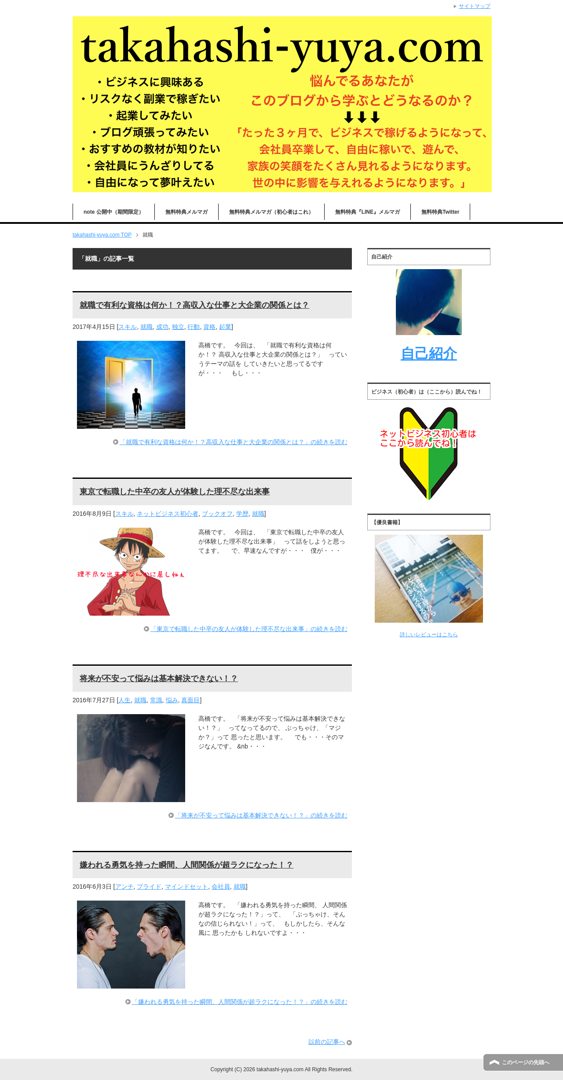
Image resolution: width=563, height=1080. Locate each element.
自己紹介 (429, 353)
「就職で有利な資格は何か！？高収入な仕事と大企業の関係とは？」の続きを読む (233, 441)
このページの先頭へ (525, 1062)
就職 (146, 326)
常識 (156, 700)
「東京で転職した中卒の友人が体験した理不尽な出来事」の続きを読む (248, 628)
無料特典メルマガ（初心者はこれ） (271, 212)
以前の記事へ (326, 1041)
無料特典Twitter (440, 212)
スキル (127, 326)
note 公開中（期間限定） (114, 212)
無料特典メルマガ (186, 212)
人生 (124, 700)
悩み (172, 700)
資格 (209, 326)
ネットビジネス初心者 (167, 513)
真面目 (190, 700)
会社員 (221, 886)
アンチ (124, 886)
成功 (162, 326)
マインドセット (186, 886)
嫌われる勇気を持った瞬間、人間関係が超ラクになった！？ (186, 865)
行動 (193, 326)
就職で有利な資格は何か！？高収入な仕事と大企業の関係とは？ (194, 305)
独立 (178, 326)
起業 (225, 326)
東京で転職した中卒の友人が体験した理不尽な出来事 (175, 491)
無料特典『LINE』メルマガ (367, 212)
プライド (149, 886)
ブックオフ (217, 513)
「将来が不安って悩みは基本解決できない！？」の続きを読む (261, 815)
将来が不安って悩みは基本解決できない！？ (159, 678)
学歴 (242, 513)
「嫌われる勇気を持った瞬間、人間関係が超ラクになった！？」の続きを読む (239, 1001)
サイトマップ (474, 6)
